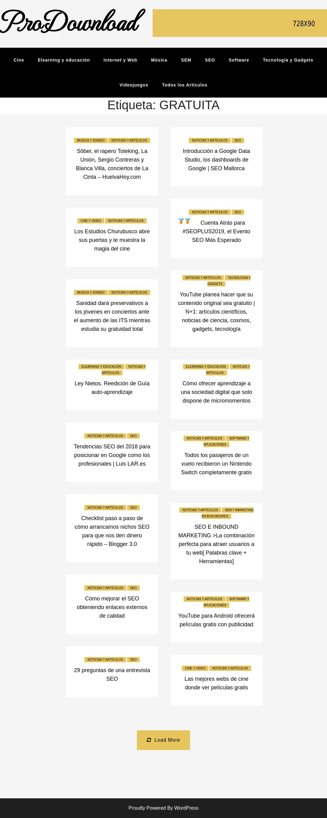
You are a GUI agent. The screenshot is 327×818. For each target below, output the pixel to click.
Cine (19, 60)
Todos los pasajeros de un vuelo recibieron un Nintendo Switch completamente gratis (216, 463)
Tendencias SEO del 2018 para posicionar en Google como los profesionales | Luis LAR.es (112, 455)
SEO (210, 60)
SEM (186, 60)
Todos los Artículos (185, 84)
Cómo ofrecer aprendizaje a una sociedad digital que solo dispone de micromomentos (216, 392)
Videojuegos (133, 84)
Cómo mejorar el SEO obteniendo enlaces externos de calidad (112, 607)
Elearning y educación (64, 60)
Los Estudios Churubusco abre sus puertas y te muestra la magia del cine (112, 240)
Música (159, 60)
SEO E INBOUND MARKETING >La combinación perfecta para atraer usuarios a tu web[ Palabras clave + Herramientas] (216, 544)
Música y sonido (91, 140)
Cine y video (90, 221)
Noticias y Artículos (129, 140)
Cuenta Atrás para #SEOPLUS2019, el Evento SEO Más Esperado (216, 231)
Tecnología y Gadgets (288, 60)
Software (239, 60)
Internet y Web (120, 60)
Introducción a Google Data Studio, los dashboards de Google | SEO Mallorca (216, 159)
